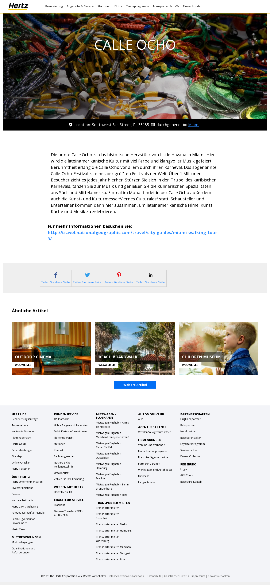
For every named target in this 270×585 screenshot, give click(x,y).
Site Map (17, 459)
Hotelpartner (188, 434)
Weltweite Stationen (23, 434)
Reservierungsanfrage (25, 422)
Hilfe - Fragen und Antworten (71, 428)
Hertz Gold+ (19, 447)
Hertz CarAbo (20, 532)
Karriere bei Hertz (22, 503)
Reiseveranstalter (190, 440)
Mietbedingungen (22, 545)
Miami (193, 124)
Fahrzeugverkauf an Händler (29, 515)
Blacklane (59, 508)
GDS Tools (186, 478)
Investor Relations (22, 491)
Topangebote (20, 428)
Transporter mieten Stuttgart (113, 556)
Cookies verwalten (219, 579)
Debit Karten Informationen (70, 434)
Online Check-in (21, 465)
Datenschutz (154, 579)
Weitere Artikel (135, 388)
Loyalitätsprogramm (192, 447)
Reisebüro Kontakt (191, 484)
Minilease (143, 479)
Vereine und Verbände (151, 448)
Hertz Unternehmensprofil (27, 484)
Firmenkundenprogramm (153, 454)
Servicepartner (189, 453)
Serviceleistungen (22, 453)
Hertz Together (21, 471)
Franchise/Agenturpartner (153, 460)
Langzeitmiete (146, 485)
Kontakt (58, 453)
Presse (16, 497)
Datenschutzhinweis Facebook (126, 579)
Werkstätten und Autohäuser (155, 472)
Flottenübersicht (21, 440)
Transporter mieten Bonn (111, 562)
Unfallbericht (61, 476)
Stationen (59, 447)
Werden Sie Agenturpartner (154, 435)
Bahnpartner (188, 428)
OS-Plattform (61, 422)
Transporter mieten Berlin (111, 527)
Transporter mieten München (113, 550)
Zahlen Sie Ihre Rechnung (69, 482)
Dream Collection (190, 459)
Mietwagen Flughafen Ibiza (111, 498)
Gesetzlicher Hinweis (176, 579)
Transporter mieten (107, 510)
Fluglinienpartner (190, 422)
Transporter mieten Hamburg (113, 533)
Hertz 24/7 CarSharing (25, 509)
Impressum (198, 579)
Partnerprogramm (149, 466)
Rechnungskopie (64, 459)
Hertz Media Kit (63, 495)
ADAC (141, 422)
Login (183, 472)
